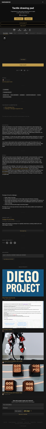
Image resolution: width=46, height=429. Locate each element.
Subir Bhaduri (23, 15)
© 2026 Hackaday (23, 425)
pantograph (4, 170)
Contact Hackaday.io (12, 422)
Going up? (22, 419)
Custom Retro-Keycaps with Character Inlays (12, 392)
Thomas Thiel (6, 394)
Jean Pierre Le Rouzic (8, 330)
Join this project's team (7, 81)
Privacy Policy (33, 422)
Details (10, 33)
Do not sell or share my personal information (23, 423)
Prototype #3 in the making (8, 219)
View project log (23, 230)
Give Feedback (20, 422)
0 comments (18, 221)
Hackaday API (39, 422)
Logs (27, 33)
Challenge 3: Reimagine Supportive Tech (14, 108)
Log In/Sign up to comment (8, 259)
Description (5, 33)
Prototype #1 (5, 173)
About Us (5, 422)
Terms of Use (26, 422)
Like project (28, 18)
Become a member (23, 414)
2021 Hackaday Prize (4, 38)
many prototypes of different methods (20, 168)
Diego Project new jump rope (8, 297)
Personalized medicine (7, 329)
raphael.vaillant (6, 299)
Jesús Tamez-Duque (7, 362)
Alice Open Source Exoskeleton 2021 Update (12, 361)
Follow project (19, 18)
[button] (43, 2)
